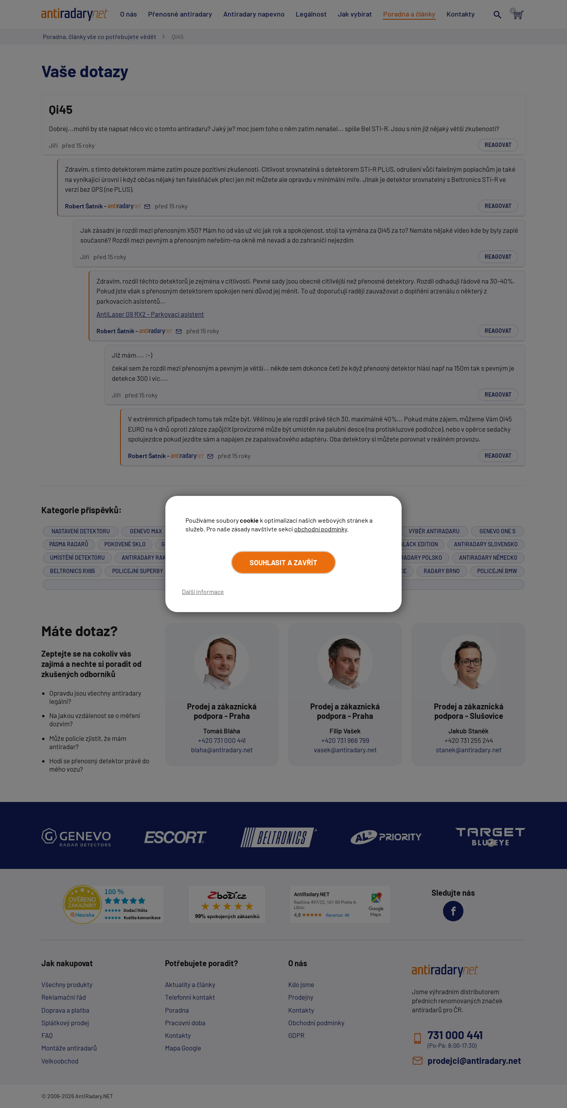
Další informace (203, 591)
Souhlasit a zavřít (283, 562)
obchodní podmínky (320, 529)
